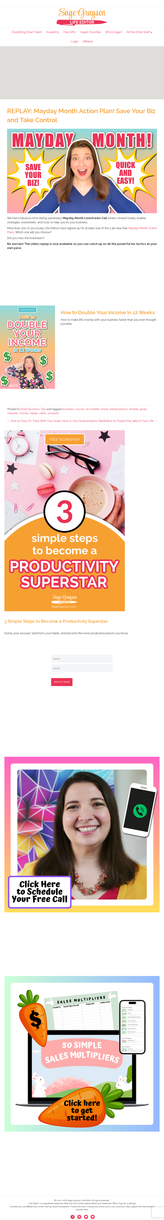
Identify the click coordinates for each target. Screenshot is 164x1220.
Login (74, 41)
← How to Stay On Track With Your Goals (34, 421)
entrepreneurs (118, 409)
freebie (133, 409)
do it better (92, 409)
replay (33, 413)
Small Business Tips (33, 409)
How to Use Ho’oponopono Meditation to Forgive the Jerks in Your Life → (109, 421)
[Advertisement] (82, 73)
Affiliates (87, 41)
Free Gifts (69, 32)
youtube (53, 413)
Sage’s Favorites (90, 32)
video (42, 413)
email (104, 409)
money (23, 413)
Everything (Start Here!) (27, 32)
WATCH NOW (62, 681)
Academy (52, 32)
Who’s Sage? (113, 32)
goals (143, 409)
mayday (12, 413)
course (79, 409)
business (68, 409)
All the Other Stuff (138, 32)
